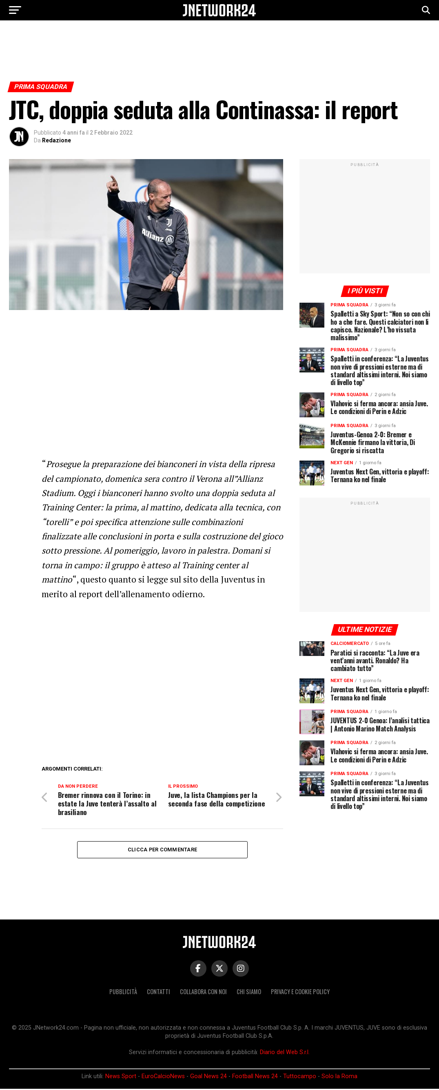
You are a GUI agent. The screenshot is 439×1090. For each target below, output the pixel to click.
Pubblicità (123, 992)
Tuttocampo (299, 1077)
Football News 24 (255, 1077)
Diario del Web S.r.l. (285, 1053)
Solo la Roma (339, 1077)
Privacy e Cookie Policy (300, 992)
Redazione (56, 140)
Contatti (158, 992)
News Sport (120, 1077)
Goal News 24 (208, 1077)
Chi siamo (249, 992)
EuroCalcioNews (163, 1077)
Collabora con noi (203, 992)
